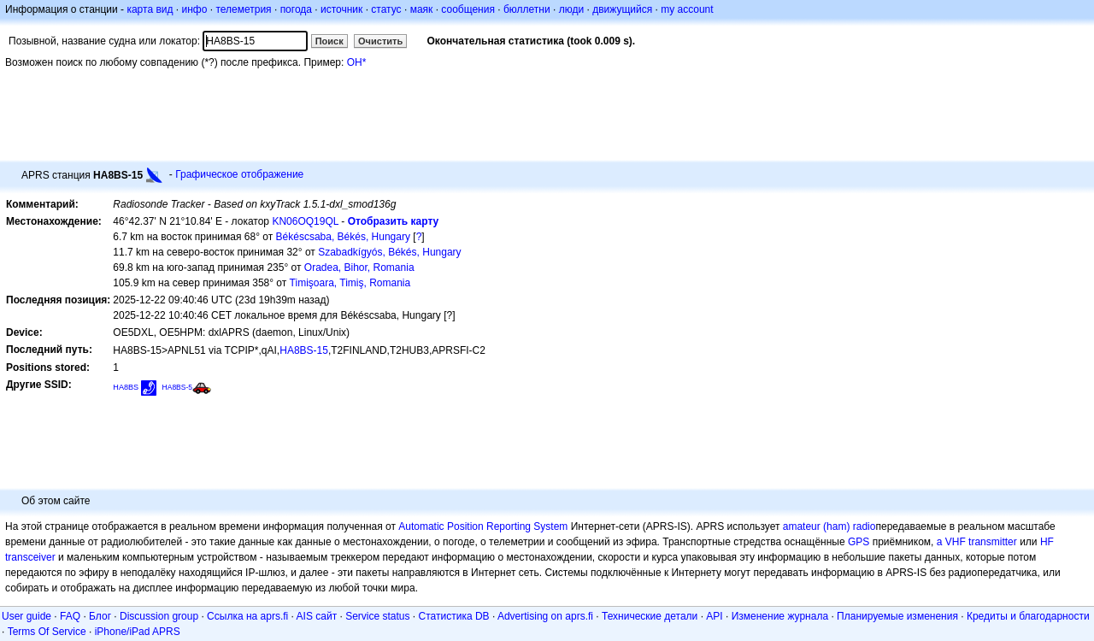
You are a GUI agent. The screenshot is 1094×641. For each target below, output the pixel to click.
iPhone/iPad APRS (137, 632)
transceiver (30, 557)
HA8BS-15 (303, 350)
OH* (357, 62)
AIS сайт (317, 616)
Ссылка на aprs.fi (247, 616)
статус (386, 9)
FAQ (70, 616)
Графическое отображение (239, 174)
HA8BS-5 (177, 387)
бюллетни (526, 9)
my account (687, 9)
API (714, 616)
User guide (26, 616)
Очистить (380, 41)
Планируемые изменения (897, 616)
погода (296, 9)
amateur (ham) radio (829, 526)
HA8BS (125, 387)
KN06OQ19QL (305, 221)
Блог (100, 616)
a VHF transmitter (977, 542)
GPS (858, 542)
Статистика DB (454, 616)
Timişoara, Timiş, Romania (350, 283)
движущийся (622, 9)
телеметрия (243, 9)
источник (341, 9)
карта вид (149, 9)
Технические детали (649, 616)
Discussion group (159, 616)
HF (1047, 542)
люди (571, 9)
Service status (377, 616)
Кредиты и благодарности (1028, 616)
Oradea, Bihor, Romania (359, 267)
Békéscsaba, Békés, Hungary (343, 237)
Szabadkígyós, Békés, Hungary (389, 252)
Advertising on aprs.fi (545, 616)
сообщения (468, 9)
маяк (421, 9)
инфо (194, 9)
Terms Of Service (47, 632)
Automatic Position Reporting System (483, 526)
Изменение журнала (780, 616)
